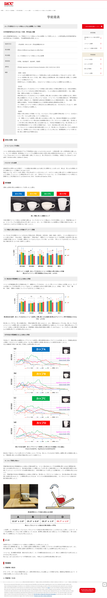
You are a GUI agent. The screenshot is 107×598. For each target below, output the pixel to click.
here (49, 587)
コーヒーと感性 (28, 10)
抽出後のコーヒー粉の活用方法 (92, 38)
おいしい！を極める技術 (90, 48)
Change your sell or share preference (43, 595)
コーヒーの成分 (88, 59)
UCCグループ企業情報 (10, 10)
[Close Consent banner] (104, 584)
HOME (2, 10)
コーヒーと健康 (88, 43)
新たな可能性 (87, 68)
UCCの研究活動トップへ (93, 26)
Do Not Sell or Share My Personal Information (45, 594)
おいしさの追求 (88, 64)
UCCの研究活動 (19, 10)
